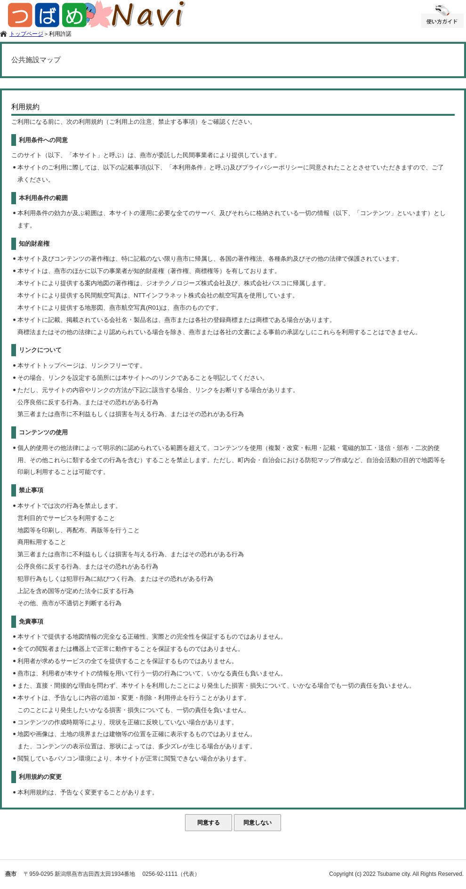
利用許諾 (60, 34)
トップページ (26, 34)
